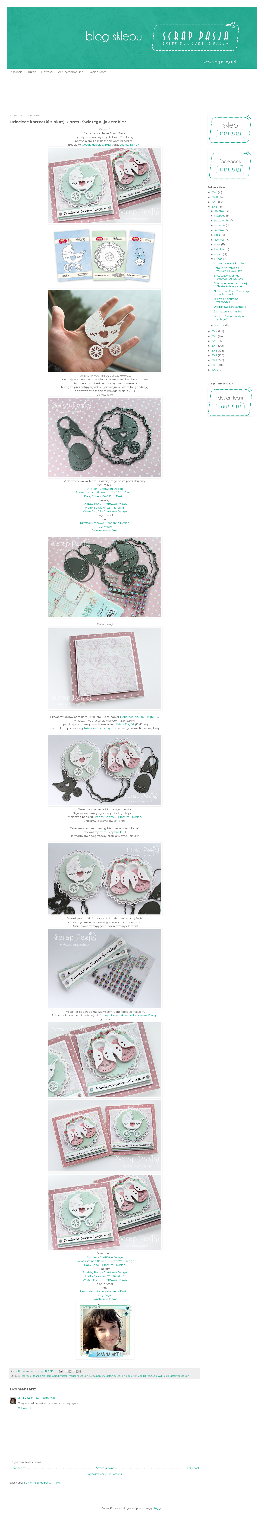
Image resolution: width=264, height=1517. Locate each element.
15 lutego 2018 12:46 (43, 1398)
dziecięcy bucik (102, 144)
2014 (215, 345)
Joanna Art (39, 1376)
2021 (215, 192)
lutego (218, 259)
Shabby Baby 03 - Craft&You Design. (117, 817)
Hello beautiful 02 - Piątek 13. (139, 717)
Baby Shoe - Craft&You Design (104, 496)
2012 (215, 355)
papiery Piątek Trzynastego (141, 1376)
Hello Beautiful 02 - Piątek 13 (104, 507)
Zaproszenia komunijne (228, 311)
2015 (215, 341)
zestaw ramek (129, 144)
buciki (118, 832)
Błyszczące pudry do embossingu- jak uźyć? (229, 277)
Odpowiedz (25, 1408)
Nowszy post (18, 1468)
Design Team (97, 72)
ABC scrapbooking (70, 72)
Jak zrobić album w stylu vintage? (229, 318)
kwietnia (219, 249)
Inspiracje (16, 72)
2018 (215, 206)
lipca (217, 234)
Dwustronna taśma (104, 530)
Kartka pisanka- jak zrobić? (230, 263)
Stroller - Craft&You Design (105, 488)
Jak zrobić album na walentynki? (226, 300)
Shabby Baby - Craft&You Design (105, 504)
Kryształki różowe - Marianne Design (104, 523)
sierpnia (219, 230)
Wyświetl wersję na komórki (105, 1474)
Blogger (158, 1508)
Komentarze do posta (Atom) (42, 1482)
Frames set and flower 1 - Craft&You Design (105, 492)
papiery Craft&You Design (110, 1376)
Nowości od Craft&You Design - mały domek (232, 293)
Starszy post (191, 1468)
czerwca (219, 239)
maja (217, 244)
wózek (86, 144)
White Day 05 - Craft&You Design (105, 511)
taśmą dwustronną (97, 728)
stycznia (219, 325)
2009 (215, 369)
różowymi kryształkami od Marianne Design (128, 1015)
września (220, 225)
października (222, 220)
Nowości (47, 72)
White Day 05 (125, 724)
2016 (215, 336)
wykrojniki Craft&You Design (173, 1376)
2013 (215, 350)
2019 (215, 201)
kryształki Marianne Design (73, 1376)
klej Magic (51, 1376)
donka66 (24, 1398)
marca (218, 254)
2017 (215, 331)
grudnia (219, 210)
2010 (215, 365)
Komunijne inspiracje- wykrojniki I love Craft (228, 269)
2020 (215, 197)
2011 (215, 360)
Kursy (32, 72)
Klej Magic (105, 526)
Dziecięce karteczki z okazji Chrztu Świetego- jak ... (230, 285)
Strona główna (105, 1468)
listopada (220, 215)
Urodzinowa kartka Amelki (230, 306)
